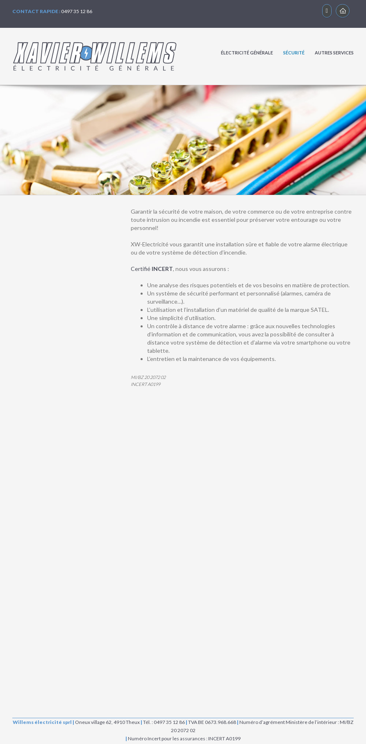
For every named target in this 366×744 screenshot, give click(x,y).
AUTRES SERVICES (334, 52)
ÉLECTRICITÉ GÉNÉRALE (247, 52)
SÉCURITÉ (294, 52)
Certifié (152, 268)
